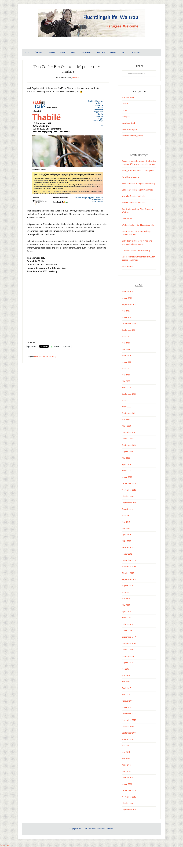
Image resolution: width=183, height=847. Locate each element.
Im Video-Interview (130, 177)
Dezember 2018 (129, 560)
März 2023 (126, 388)
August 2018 (127, 586)
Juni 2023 (126, 375)
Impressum (5, 845)
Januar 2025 (127, 317)
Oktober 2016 (128, 727)
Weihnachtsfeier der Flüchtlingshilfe (138, 225)
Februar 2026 (127, 292)
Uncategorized (128, 123)
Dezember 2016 (129, 714)
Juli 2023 (125, 368)
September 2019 (129, 503)
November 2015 (129, 797)
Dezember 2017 (129, 637)
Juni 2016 (126, 752)
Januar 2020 (127, 477)
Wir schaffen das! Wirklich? (133, 196)
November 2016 (129, 720)
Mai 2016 (126, 759)
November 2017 (129, 643)
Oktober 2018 (128, 573)
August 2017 (127, 663)
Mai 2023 (126, 381)
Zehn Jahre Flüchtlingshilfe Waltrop (138, 190)
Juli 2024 (125, 336)
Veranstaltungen (129, 129)
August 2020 (127, 452)
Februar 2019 (127, 547)
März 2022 (126, 407)
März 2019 (126, 541)
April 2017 (126, 688)
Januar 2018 (127, 631)
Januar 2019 (127, 554)
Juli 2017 (125, 669)
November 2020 (129, 432)
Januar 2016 (127, 784)
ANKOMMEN (127, 266)
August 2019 (127, 509)
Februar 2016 (127, 778)
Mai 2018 (126, 605)
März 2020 (126, 471)
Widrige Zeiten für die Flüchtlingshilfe (138, 171)
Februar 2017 (127, 701)
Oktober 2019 (128, 496)
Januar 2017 (127, 707)
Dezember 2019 (129, 483)
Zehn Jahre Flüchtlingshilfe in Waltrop (138, 183)
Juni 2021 (126, 420)
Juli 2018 (125, 592)
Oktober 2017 (128, 650)
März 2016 (126, 771)
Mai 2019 (126, 528)
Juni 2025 (126, 311)
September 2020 (129, 445)
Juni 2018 (126, 599)
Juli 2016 (125, 746)
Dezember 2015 (129, 790)
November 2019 (129, 490)
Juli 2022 (125, 400)
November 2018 (129, 567)
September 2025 (129, 304)
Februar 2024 (127, 356)
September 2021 (129, 413)
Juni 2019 (126, 522)
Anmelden (110, 829)
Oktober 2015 (128, 803)
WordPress (101, 829)
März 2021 (126, 426)
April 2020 (126, 464)
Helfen (125, 104)
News (36, 357)
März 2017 (126, 695)
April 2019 (126, 535)
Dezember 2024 (129, 324)
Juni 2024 (126, 343)
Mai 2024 (126, 349)
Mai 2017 (126, 682)
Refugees (126, 117)
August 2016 (127, 739)
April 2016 (126, 765)
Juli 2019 (125, 515)
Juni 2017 (126, 675)
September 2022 (129, 394)
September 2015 (129, 810)
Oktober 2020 (128, 439)
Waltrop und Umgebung (47, 357)
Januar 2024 (127, 362)
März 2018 (126, 618)
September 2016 (129, 733)
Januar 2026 (127, 298)
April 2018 (126, 611)
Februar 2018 (127, 624)
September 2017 (129, 656)
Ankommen (127, 218)
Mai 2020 (126, 458)
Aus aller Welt (128, 97)
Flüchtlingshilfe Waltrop (91, 28)
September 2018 (129, 579)
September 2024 (129, 330)
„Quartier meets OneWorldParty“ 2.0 (138, 250)
